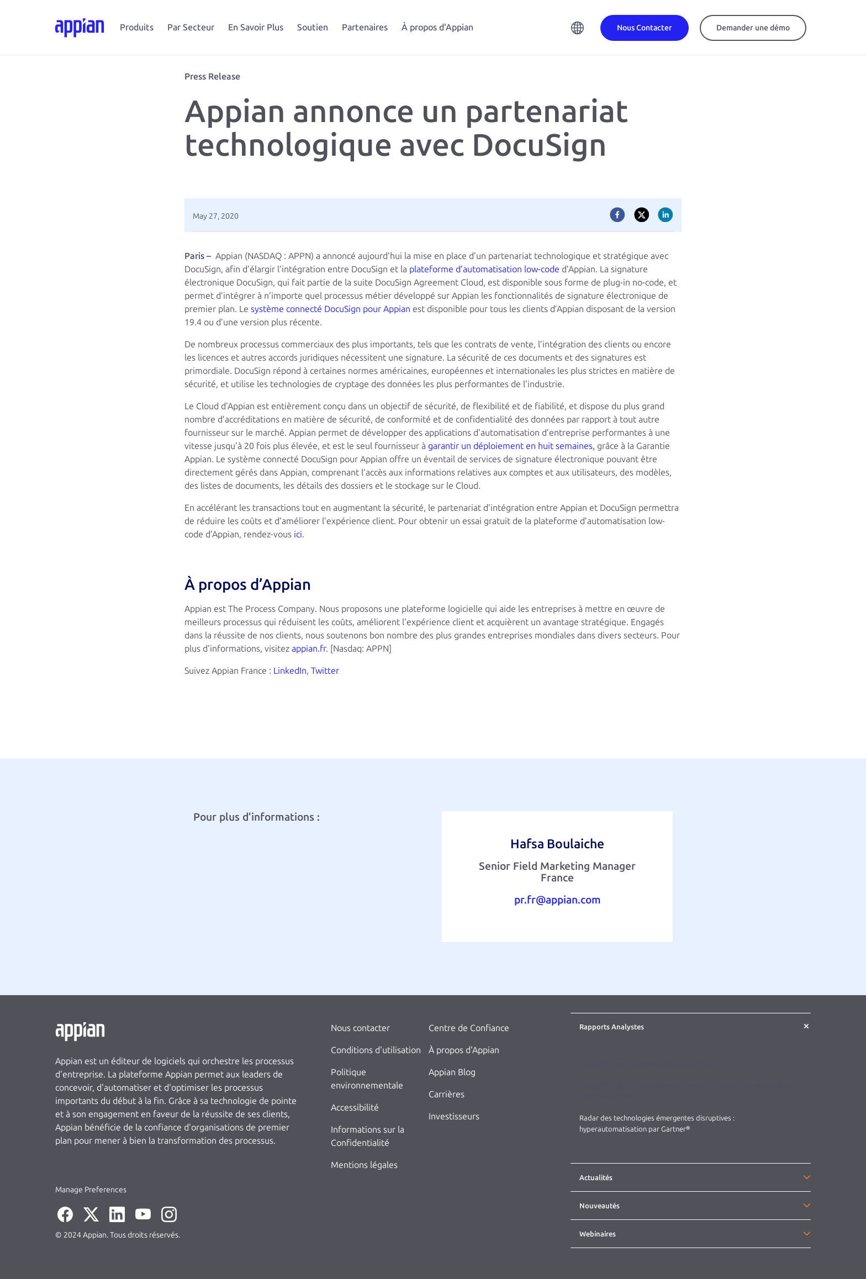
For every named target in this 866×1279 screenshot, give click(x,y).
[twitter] (642, 215)
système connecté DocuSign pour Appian (330, 309)
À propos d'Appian (437, 27)
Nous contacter (360, 1028)
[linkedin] (665, 215)
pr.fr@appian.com (557, 900)
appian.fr (309, 648)
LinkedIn (290, 670)
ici (298, 534)
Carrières (446, 1094)
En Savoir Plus (255, 27)
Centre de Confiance (469, 1028)
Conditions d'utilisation (376, 1050)
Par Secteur (190, 27)
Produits (137, 27)
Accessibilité (355, 1107)
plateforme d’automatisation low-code (484, 269)
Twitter (325, 670)
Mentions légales (364, 1165)
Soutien (312, 27)
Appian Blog (452, 1072)
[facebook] (617, 215)
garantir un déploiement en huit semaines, (511, 446)
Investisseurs (454, 1116)
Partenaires (365, 27)
